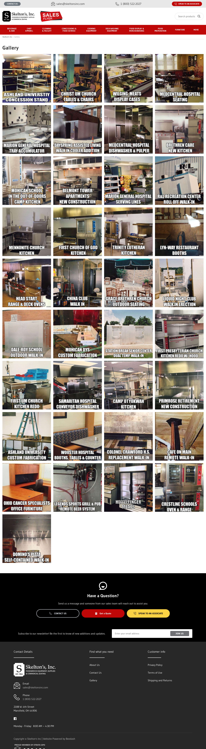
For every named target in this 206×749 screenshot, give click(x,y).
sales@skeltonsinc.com (35, 687)
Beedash (70, 738)
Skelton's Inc (7, 37)
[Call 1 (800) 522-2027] (128, 4)
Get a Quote (103, 613)
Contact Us (12, 4)
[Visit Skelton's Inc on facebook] (15, 718)
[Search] (189, 16)
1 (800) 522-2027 (32, 699)
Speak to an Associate (186, 4)
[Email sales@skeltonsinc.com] (68, 4)
